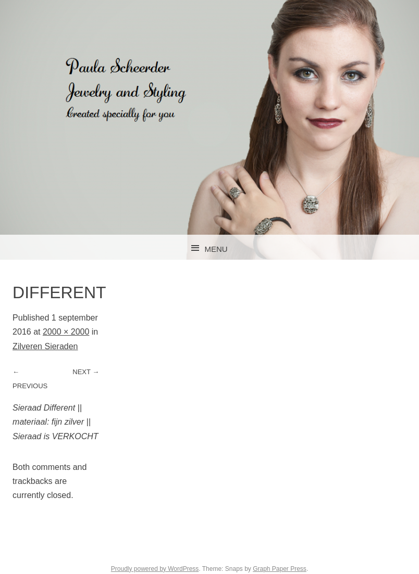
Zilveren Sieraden (45, 346)
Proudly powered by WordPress (155, 568)
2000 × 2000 (66, 331)
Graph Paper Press (279, 568)
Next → (85, 372)
